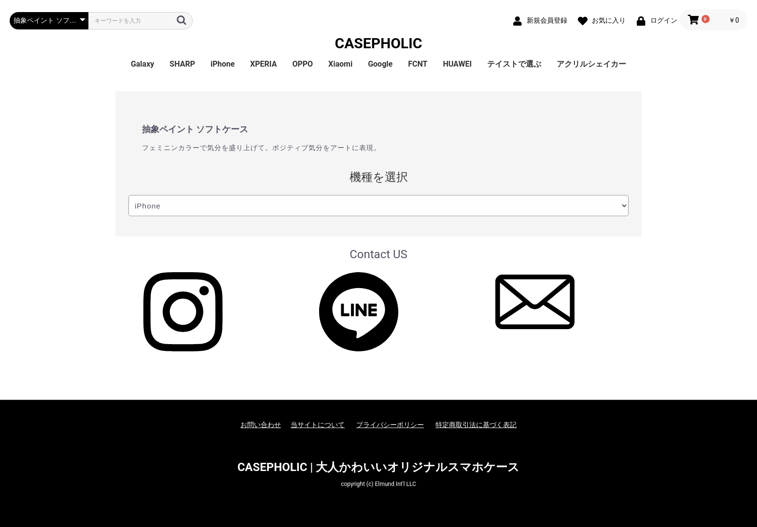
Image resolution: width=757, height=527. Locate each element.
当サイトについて (318, 425)
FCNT (417, 64)
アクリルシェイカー (591, 64)
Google (380, 64)
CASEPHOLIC (378, 43)
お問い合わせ (260, 425)
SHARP (182, 64)
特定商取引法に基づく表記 (476, 425)
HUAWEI (457, 64)
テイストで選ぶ (514, 64)
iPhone (222, 64)
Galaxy (142, 64)
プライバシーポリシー (390, 425)
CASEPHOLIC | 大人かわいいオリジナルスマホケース (379, 467)
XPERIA (263, 64)
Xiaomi (340, 64)
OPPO (302, 64)
